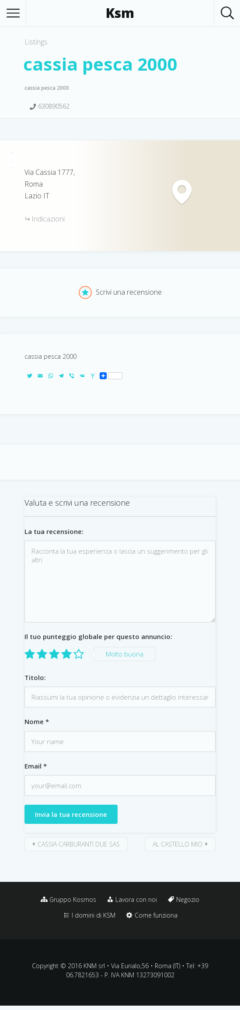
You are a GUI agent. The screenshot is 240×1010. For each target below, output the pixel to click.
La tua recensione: (53, 531)
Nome (36, 721)
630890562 (54, 106)
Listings (36, 42)
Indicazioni (48, 219)
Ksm (120, 13)
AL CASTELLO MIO (177, 844)
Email (35, 766)
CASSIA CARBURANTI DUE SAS (79, 844)
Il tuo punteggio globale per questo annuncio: (98, 636)
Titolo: (35, 677)
